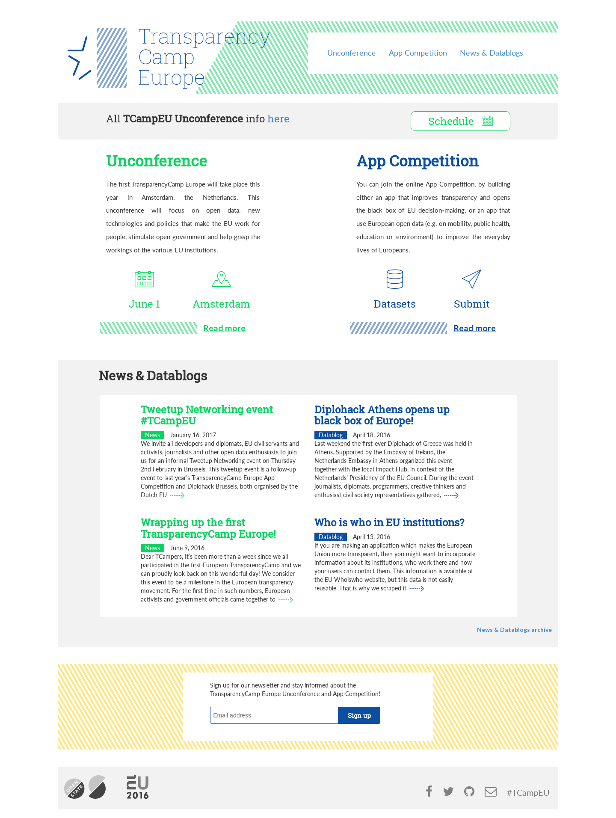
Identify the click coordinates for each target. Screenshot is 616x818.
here (278, 118)
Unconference (351, 52)
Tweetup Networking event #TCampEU (207, 415)
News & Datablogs (491, 52)
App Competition (418, 52)
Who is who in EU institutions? (389, 522)
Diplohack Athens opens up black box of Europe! (382, 415)
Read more (224, 328)
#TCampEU (528, 792)
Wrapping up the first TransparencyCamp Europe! (208, 528)
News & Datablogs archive (514, 629)
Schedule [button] (460, 121)
